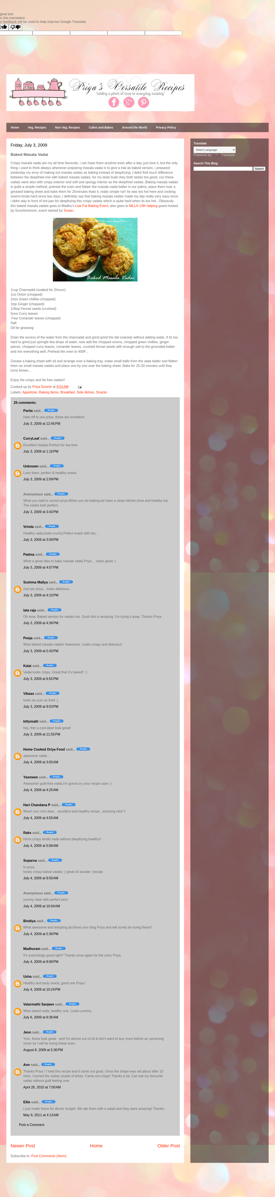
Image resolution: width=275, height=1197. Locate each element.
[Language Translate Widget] (215, 150)
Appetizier (29, 392)
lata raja (29, 610)
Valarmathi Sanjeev (38, 1004)
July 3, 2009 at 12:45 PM (41, 423)
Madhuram (31, 949)
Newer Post (23, 1145)
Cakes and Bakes (101, 127)
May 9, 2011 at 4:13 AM (41, 1115)
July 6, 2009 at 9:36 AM (40, 1017)
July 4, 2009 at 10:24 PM (41, 989)
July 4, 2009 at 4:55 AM (40, 818)
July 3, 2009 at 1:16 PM (40, 451)
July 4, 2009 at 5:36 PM (40, 934)
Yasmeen (30, 777)
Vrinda (28, 527)
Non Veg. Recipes (67, 127)
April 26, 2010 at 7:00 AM (42, 1087)
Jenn (27, 1032)
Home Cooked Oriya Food (44, 749)
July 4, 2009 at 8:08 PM (40, 961)
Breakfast (67, 392)
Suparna (30, 860)
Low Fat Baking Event (91, 206)
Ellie (26, 1102)
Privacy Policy (166, 127)
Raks (27, 833)
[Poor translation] (15, 27)
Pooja (28, 638)
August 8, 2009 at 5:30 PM (43, 1050)
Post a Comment (31, 1125)
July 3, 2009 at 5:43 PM (40, 651)
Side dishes (85, 392)
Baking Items (48, 392)
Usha (27, 976)
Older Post (168, 1145)
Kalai (27, 666)
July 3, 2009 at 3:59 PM (40, 539)
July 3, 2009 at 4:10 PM (40, 595)
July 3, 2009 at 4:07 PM (40, 567)
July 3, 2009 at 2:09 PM (40, 479)
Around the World (134, 127)
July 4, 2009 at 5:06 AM (40, 845)
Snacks (101, 392)
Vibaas (28, 693)
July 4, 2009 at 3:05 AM (40, 762)
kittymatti (30, 721)
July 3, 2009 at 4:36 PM (40, 623)
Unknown (30, 466)
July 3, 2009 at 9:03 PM (40, 706)
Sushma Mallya (35, 582)
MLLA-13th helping (143, 206)
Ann (26, 1065)
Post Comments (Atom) (48, 1156)
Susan (68, 210)
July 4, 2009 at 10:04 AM (41, 906)
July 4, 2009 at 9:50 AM (40, 878)
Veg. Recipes (37, 127)
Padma (28, 554)
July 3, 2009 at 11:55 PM (41, 734)
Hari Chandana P (36, 805)
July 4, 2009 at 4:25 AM (40, 790)
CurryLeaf (31, 438)
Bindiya (29, 921)
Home (15, 127)
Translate (223, 155)
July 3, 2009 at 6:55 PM (40, 679)
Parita (28, 411)
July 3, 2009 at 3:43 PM (40, 512)
